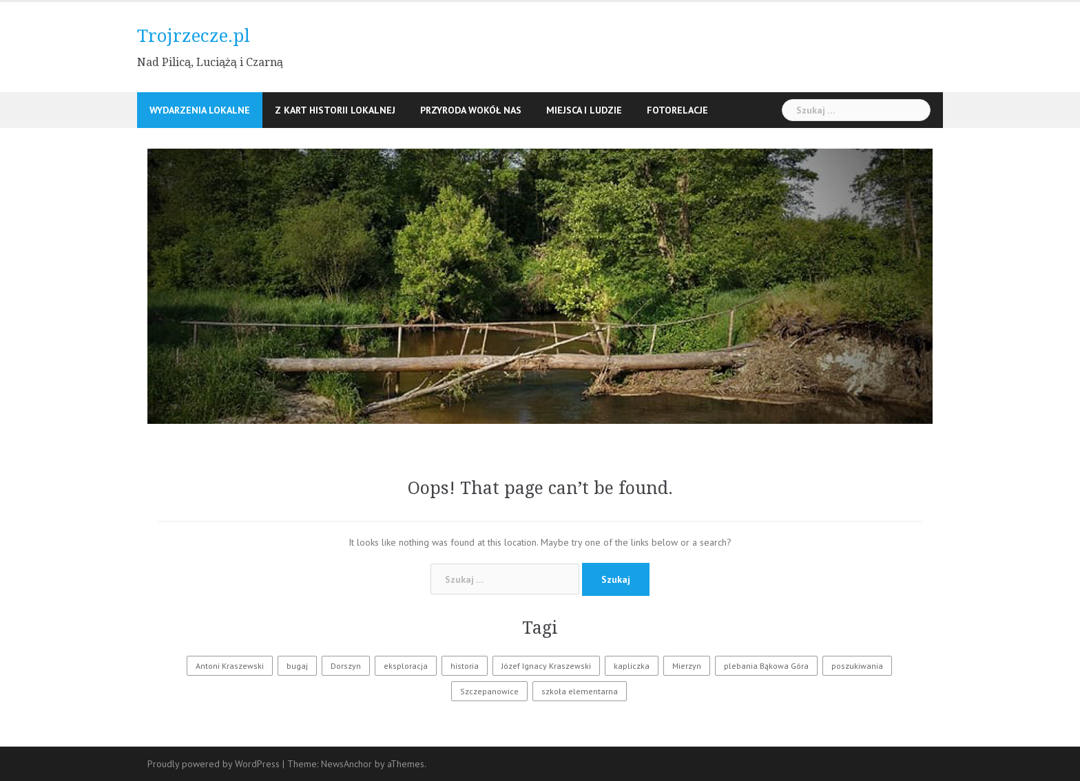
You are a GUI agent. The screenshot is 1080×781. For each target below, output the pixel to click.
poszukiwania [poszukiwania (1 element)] (857, 666)
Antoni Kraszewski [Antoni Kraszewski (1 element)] (230, 666)
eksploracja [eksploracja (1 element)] (406, 666)
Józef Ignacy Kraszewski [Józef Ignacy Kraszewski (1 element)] (546, 666)
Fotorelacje (677, 110)
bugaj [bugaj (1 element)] (297, 666)
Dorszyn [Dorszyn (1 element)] (346, 666)
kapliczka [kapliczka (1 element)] (632, 666)
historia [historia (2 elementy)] (464, 666)
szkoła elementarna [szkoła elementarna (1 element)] (579, 691)
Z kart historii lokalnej (335, 110)
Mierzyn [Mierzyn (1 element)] (686, 666)
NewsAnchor (346, 764)
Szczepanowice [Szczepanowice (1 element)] (489, 691)
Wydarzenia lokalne (199, 110)
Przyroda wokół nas (470, 110)
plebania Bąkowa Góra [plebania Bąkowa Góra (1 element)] (766, 666)
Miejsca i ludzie (584, 110)
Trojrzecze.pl (193, 35)
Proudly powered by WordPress (213, 764)
